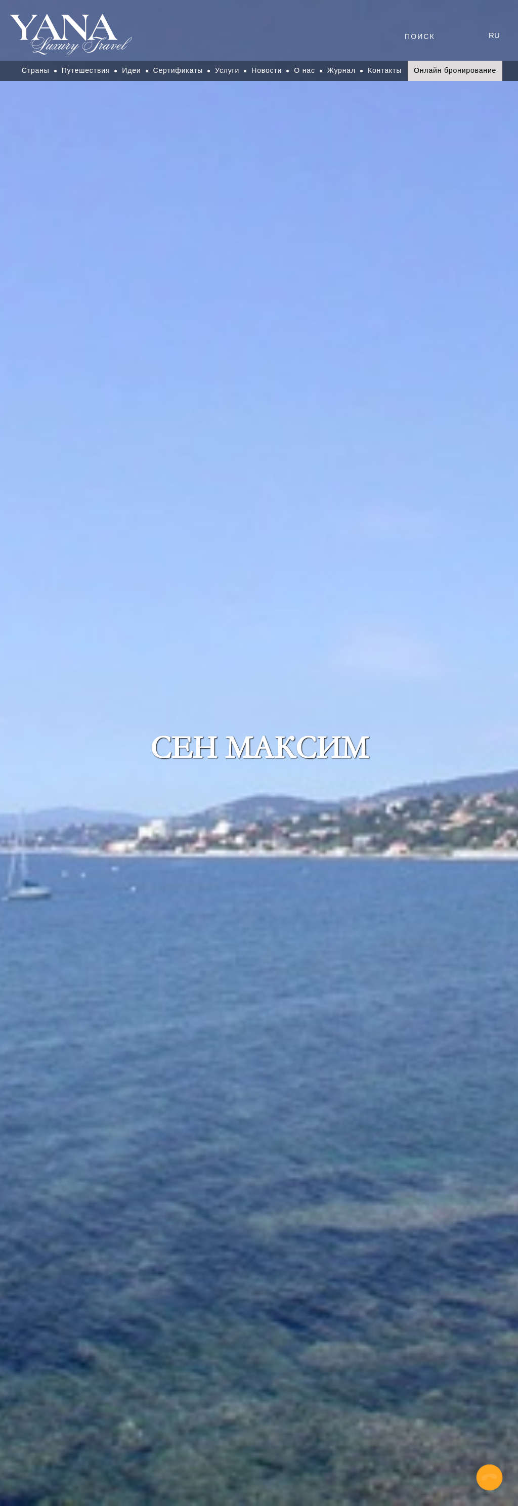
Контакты (385, 70)
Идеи (131, 70)
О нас (304, 70)
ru (494, 35)
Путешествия (86, 70)
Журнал (341, 70)
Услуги (227, 70)
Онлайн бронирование (455, 70)
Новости (266, 70)
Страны (36, 70)
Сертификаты (178, 70)
